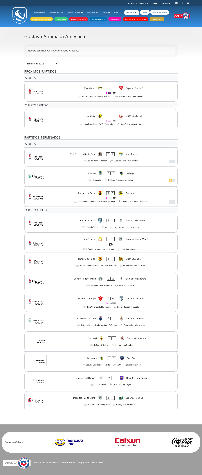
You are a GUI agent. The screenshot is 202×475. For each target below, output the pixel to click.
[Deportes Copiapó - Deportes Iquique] (101, 302)
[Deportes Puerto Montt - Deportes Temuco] (101, 401)
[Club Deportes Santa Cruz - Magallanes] (101, 157)
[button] (131, 12)
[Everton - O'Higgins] (101, 176)
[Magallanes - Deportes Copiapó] (101, 92)
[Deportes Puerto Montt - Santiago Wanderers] (101, 282)
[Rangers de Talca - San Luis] (101, 196)
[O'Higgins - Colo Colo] (101, 361)
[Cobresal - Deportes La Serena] (101, 341)
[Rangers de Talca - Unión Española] (101, 262)
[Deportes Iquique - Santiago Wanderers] (101, 223)
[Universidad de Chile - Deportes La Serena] (101, 322)
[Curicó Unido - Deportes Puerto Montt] (101, 242)
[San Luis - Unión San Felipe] (101, 119)
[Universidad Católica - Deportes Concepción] (101, 381)
